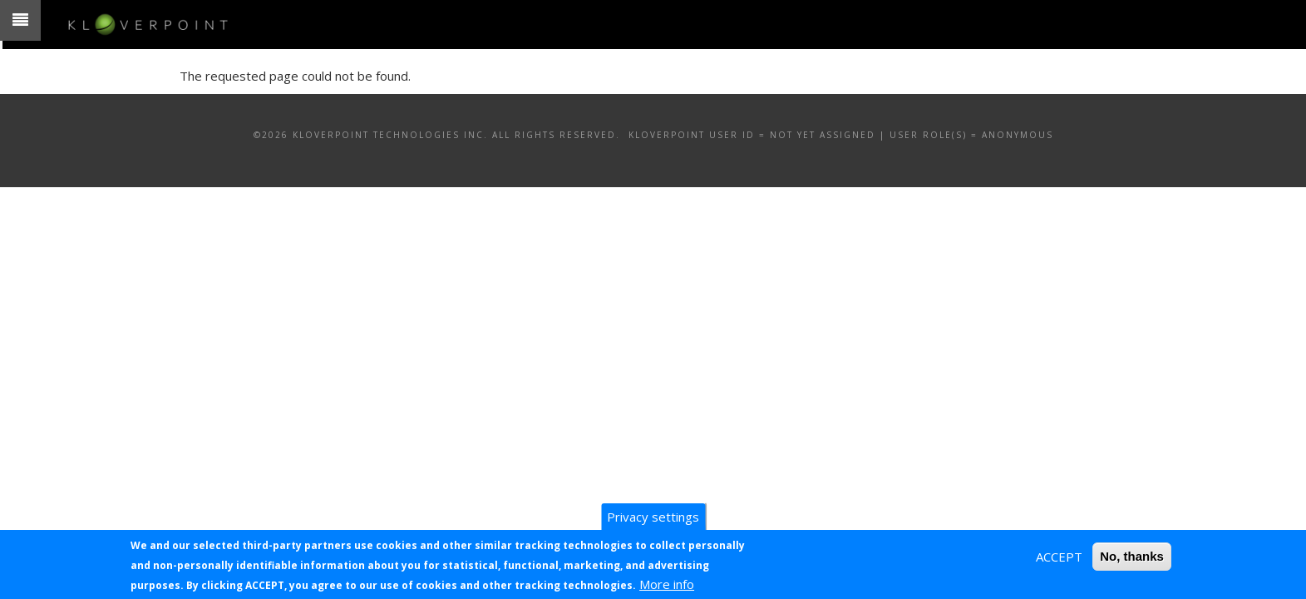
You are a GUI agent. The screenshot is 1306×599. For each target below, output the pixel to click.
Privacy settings (653, 516)
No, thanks (1132, 556)
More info (666, 584)
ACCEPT (1059, 556)
